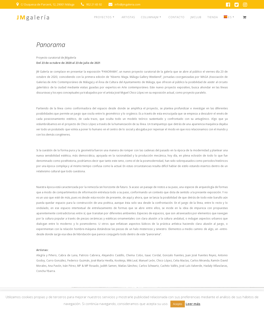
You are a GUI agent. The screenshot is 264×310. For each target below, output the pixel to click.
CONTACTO (176, 17)
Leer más (193, 303)
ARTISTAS (128, 17)
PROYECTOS (103, 17)
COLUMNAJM (150, 17)
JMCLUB (196, 17)
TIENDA (212, 17)
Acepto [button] (177, 304)
